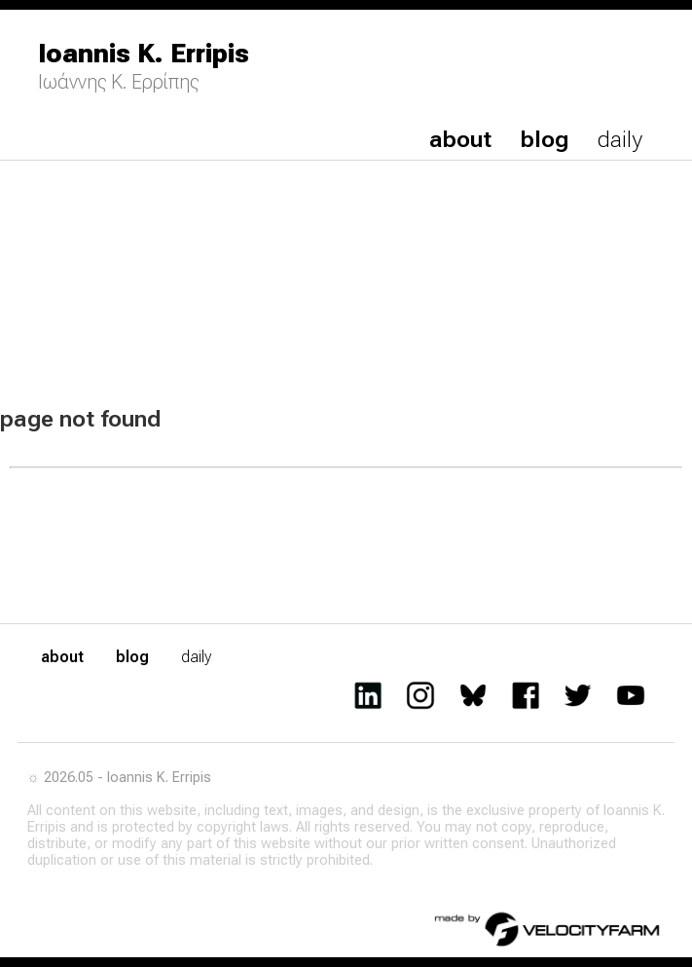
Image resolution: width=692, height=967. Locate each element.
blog (544, 139)
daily (620, 139)
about (460, 139)
